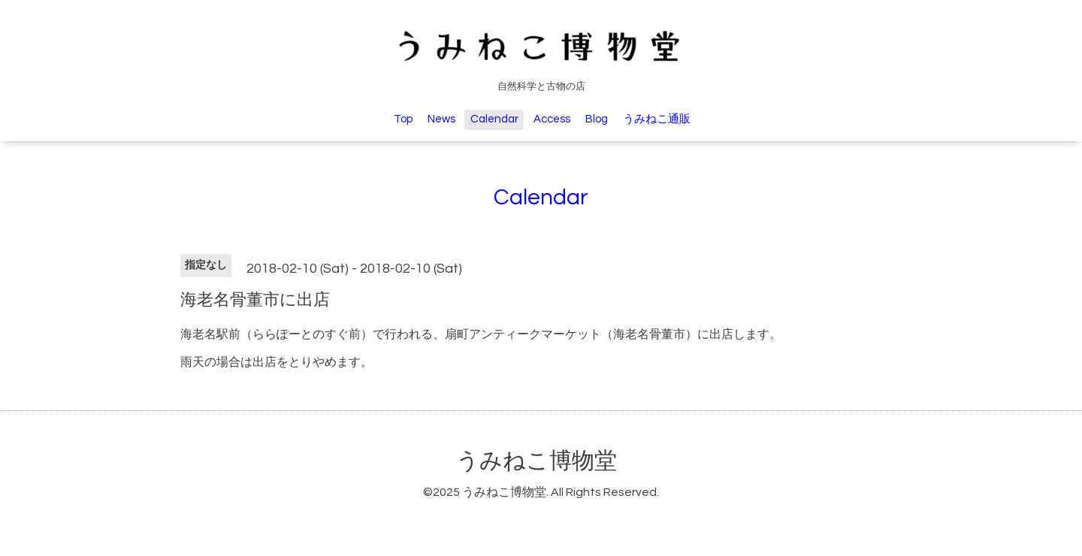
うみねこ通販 (657, 119)
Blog (596, 119)
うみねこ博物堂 (536, 461)
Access (551, 119)
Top (403, 119)
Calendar (494, 119)
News (441, 119)
